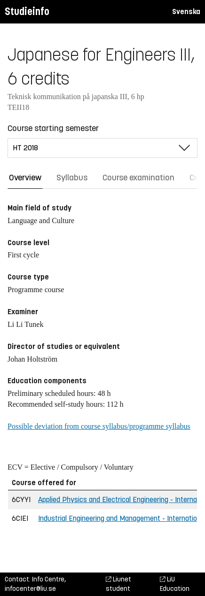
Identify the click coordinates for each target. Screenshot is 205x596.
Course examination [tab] (138, 177)
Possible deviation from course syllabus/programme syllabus (99, 426)
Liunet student (118, 584)
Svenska (186, 11)
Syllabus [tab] (71, 177)
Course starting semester (53, 128)
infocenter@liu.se (30, 589)
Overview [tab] (25, 177)
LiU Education (174, 584)
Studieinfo (27, 11)
